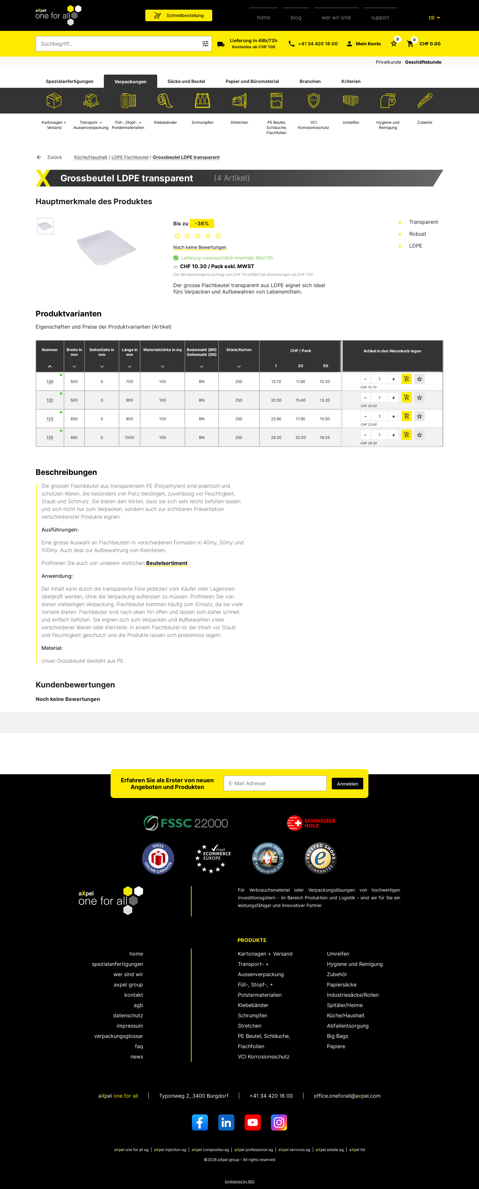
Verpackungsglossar (118, 1036)
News (137, 1056)
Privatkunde (388, 62)
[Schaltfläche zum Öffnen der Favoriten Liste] (394, 43)
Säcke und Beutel (186, 81)
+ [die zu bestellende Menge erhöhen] (393, 379)
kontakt (133, 995)
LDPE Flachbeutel (130, 157)
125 (50, 437)
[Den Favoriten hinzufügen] (419, 379)
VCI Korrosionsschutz (264, 1056)
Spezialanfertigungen (70, 81)
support (380, 17)
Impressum (130, 1025)
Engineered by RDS (239, 1181)
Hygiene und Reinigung (355, 964)
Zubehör (337, 974)
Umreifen (338, 953)
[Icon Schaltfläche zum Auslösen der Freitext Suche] (205, 43)
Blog (296, 17)
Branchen (310, 81)
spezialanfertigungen (117, 964)
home (263, 17)
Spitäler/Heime (345, 1005)
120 (50, 381)
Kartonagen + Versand (265, 953)
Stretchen (249, 1025)
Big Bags (337, 1036)
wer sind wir (128, 974)
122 (50, 400)
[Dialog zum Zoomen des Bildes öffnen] (106, 247)
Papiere (336, 1046)
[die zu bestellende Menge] (380, 379)
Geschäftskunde (423, 62)
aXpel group (128, 984)
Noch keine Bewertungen (199, 247)
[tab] (70, 81)
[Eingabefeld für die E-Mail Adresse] (275, 783)
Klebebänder (253, 1005)
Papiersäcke (342, 984)
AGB (138, 1005)
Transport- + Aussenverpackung (261, 969)
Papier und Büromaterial (252, 81)
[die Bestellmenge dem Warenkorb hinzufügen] (407, 379)
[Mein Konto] (363, 44)
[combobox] (119, 44)
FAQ (139, 1046)
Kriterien (351, 81)
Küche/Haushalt (90, 157)
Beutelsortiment (166, 563)
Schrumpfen (252, 1015)
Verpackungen (130, 81)
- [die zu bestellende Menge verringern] (365, 379)
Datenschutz (128, 1015)
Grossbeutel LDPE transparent (186, 157)
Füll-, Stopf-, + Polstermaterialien (260, 989)
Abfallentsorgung (348, 1025)
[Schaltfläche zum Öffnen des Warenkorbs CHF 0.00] (423, 44)
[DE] (435, 17)
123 (50, 418)
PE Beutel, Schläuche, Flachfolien (264, 1041)
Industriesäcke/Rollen (353, 995)
